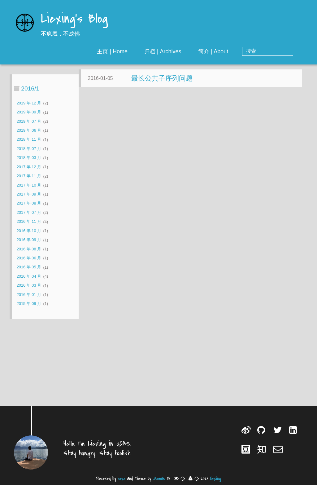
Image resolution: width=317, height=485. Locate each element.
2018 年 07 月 (29, 148)
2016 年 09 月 (29, 240)
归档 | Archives (187, 51)
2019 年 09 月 (29, 112)
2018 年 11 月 (29, 139)
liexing (215, 478)
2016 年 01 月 (29, 294)
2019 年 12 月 (29, 103)
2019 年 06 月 (29, 130)
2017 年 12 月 (29, 167)
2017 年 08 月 (29, 203)
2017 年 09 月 (29, 194)
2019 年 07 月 (29, 121)
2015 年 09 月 (29, 303)
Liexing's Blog (74, 19)
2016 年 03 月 (29, 285)
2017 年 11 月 (29, 176)
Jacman (159, 478)
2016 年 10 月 (29, 230)
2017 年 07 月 (29, 212)
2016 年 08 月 (29, 249)
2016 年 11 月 (29, 221)
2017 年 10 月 (29, 185)
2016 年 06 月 (29, 258)
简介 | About (238, 51)
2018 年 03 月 (29, 158)
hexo (121, 478)
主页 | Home (137, 51)
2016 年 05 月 (29, 267)
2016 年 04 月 (29, 276)
